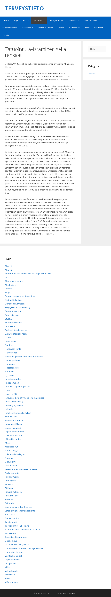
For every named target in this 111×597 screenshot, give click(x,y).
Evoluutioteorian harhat (16, 333)
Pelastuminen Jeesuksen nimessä (21, 469)
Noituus (9, 458)
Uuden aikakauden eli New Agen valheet (24, 548)
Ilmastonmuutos (13, 379)
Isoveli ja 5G (74, 20)
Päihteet (9, 488)
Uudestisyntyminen (14, 552)
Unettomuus (11, 540)
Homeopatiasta (12, 360)
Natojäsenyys (11, 450)
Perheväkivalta (12, 473)
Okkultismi (10, 461)
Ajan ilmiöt (40, 20)
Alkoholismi (10, 285)
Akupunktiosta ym (14, 281)
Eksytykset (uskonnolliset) (17, 307)
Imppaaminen (12, 382)
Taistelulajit (11, 522)
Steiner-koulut (12, 518)
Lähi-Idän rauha (90, 20)
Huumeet (9, 371)
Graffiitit (9, 345)
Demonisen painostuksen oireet (20, 296)
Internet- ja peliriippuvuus (18, 386)
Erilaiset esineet (12, 315)
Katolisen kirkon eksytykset (18, 412)
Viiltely (8, 567)
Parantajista (11, 465)
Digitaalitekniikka (13, 300)
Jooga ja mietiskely (14, 401)
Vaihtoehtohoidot (9, 27)
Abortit (8, 266)
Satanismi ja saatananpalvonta (20, 510)
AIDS (7, 277)
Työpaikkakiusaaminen (16, 537)
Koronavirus (11, 416)
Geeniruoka (10, 341)
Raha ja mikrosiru (57, 20)
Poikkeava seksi (12, 476)
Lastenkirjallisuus (13, 435)
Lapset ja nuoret (13, 427)
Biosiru (8, 288)
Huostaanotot (11, 367)
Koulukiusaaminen (14, 420)
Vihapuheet (10, 563)
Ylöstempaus (27, 27)
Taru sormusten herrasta (17, 525)
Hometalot (10, 363)
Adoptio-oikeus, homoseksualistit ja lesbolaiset (28, 273)
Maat (87, 27)
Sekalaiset (98, 27)
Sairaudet (10, 503)
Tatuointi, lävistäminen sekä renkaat (22, 529)
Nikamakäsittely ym (14, 454)
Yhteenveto (10, 574)
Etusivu (5, 20)
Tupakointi (10, 533)
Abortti (26, 20)
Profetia (5, 35)
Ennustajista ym (13, 311)
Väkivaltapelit (11, 570)
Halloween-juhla (13, 348)
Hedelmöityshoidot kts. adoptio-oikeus (24, 356)
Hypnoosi (9, 375)
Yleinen (91, 73)
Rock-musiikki (12, 495)
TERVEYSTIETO (24, 8)
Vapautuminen (12, 559)
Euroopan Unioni (13, 322)
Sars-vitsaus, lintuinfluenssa (18, 506)
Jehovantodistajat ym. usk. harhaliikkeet (24, 397)
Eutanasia (10, 326)
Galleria (61, 27)
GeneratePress (70, 593)
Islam (7, 390)
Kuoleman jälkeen (45, 27)
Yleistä (8, 578)
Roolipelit (9, 499)
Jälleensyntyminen (14, 405)
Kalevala (9, 409)
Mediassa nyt (74, 27)
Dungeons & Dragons (15, 303)
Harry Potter (11, 352)
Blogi (16, 20)
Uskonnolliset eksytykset (17, 544)
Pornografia (10, 480)
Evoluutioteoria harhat (16, 330)
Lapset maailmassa (14, 431)
